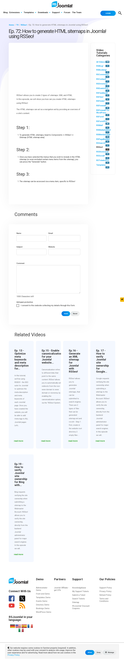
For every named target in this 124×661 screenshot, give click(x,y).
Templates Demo (43, 597)
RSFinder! (100, 100)
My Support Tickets (80, 591)
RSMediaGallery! (103, 129)
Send (65, 313)
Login (107, 13)
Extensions (16, 13)
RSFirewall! (101, 105)
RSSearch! (100, 143)
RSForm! (100, 116)
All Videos (100, 61)
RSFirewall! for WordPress (102, 111)
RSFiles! (99, 97)
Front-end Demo (43, 593)
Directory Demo (42, 604)
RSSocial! (100, 155)
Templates (30, 13)
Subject (19, 246)
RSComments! (102, 74)
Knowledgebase (79, 587)
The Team (78, 13)
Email (50, 233)
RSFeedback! (102, 93)
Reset (74, 313)
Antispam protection (24, 302)
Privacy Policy (105, 591)
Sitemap (75, 602)
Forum (68, 13)
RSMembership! (103, 134)
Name (18, 233)
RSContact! (101, 79)
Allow (88, 653)
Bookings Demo (43, 608)
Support (58, 13)
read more (19, 440)
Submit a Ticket (78, 595)
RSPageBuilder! (103, 139)
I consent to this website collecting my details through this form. (48, 305)
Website (51, 246)
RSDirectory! (101, 83)
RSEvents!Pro (102, 88)
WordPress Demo (43, 612)
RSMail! (99, 125)
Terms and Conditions (103, 599)
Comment (20, 263)
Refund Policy (105, 595)
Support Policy (105, 587)
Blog (5, 13)
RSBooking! (101, 69)
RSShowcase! (102, 151)
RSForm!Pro (101, 121)
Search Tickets (78, 598)
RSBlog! (99, 65)
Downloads (45, 13)
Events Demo (41, 601)
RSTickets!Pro (102, 160)
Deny (97, 653)
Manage (109, 653)
